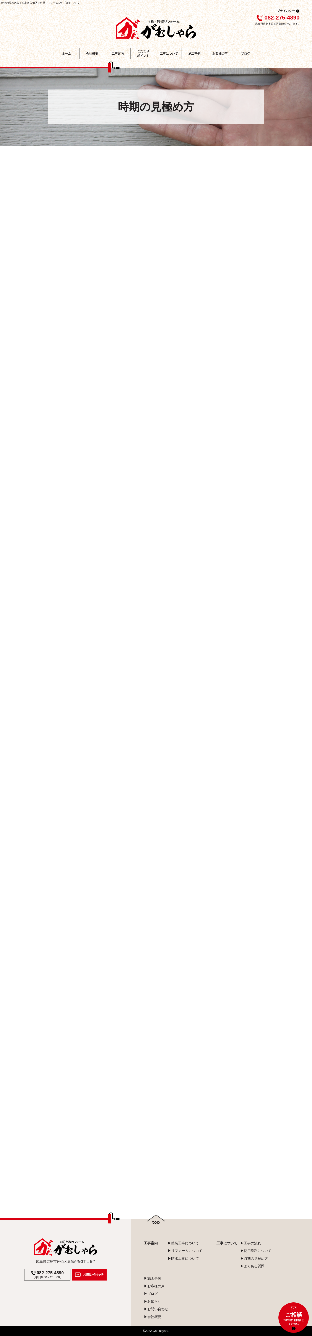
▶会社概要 (152, 1317)
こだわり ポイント (143, 53)
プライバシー (286, 11)
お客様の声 (220, 53)
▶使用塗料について (255, 1251)
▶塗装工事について (183, 1243)
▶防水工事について (183, 1258)
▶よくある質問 (252, 1266)
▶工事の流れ (250, 1243)
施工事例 (194, 53)
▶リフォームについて (185, 1251)
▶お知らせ (152, 1301)
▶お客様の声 (154, 1286)
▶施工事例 (152, 1278)
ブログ (245, 53)
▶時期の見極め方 (254, 1258)
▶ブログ (151, 1293)
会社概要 (92, 53)
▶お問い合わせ (156, 1309)
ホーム (66, 53)
